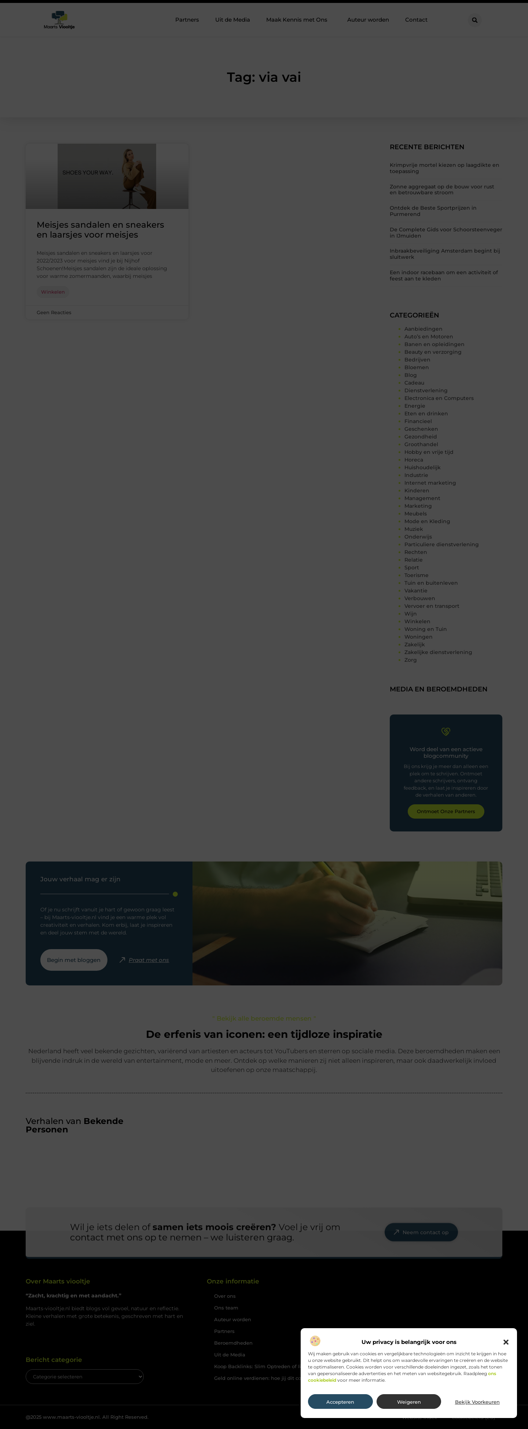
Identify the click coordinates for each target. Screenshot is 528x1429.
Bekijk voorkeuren (477, 1402)
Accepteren (340, 1402)
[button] (506, 1342)
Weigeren (409, 1402)
